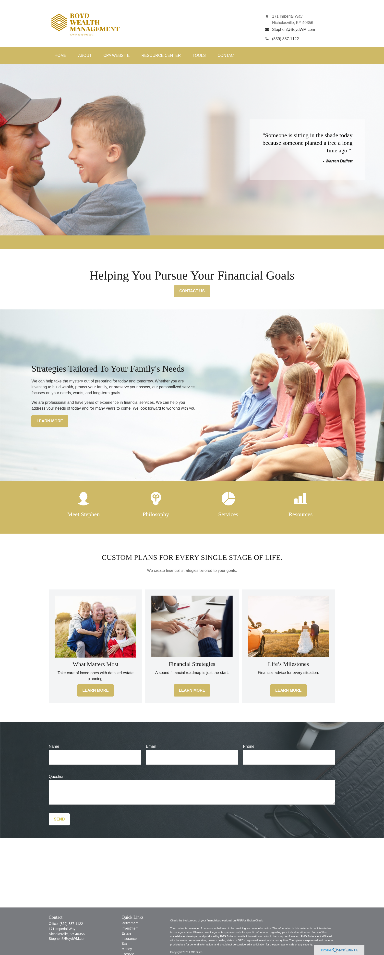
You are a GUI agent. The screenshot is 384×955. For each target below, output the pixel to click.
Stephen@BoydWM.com (67, 939)
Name (54, 746)
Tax (124, 944)
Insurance (129, 939)
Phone (248, 746)
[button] (60, 56)
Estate (127, 933)
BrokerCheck (255, 920)
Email (151, 746)
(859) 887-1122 (71, 924)
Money (127, 949)
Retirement (130, 923)
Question (56, 776)
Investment (130, 928)
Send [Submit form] (59, 819)
